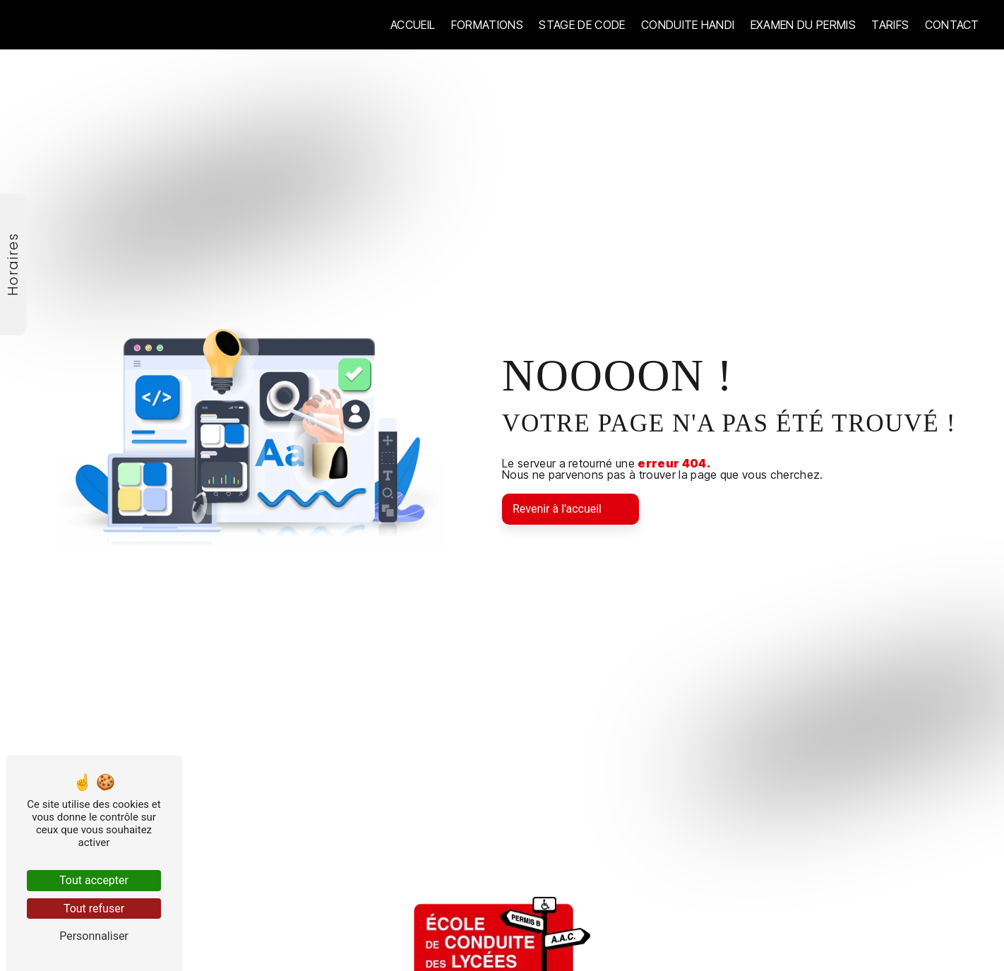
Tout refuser (94, 908)
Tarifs (890, 25)
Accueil (412, 25)
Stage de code (582, 25)
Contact (952, 25)
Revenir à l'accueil (557, 509)
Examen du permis (803, 25)
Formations (487, 25)
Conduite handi (687, 25)
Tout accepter (94, 880)
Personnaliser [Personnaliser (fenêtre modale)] (94, 936)
